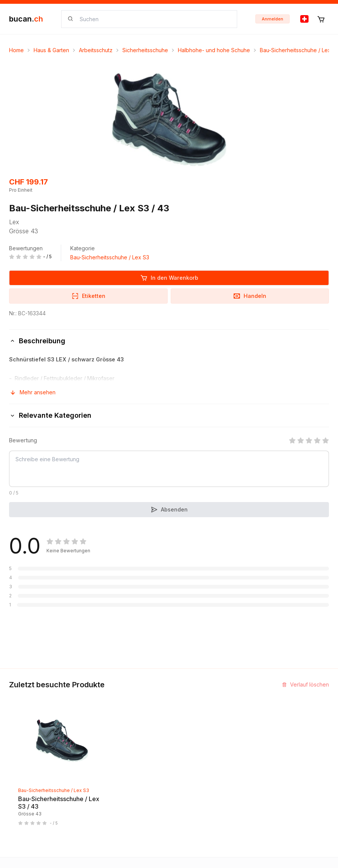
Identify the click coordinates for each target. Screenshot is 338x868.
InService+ (188, 752)
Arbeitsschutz (96, 50)
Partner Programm (197, 765)
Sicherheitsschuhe (145, 50)
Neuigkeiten (24, 765)
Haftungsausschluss (116, 806)
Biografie (103, 779)
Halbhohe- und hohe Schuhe (214, 50)
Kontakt (101, 752)
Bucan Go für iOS (196, 779)
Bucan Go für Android (202, 792)
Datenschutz (107, 820)
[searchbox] (154, 19)
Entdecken (22, 752)
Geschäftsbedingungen (121, 792)
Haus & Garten (51, 50)
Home (16, 50)
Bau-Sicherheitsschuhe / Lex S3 (109, 257)
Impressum (105, 765)
